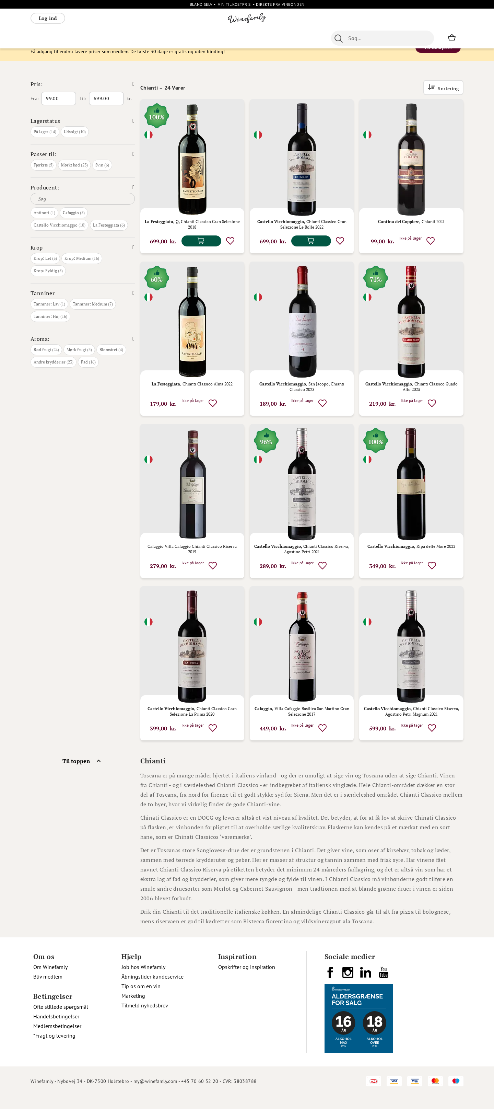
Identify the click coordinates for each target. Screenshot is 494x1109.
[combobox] (382, 38)
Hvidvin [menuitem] (65, 38)
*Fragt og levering (54, 1048)
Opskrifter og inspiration (246, 980)
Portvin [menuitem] (217, 38)
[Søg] (83, 212)
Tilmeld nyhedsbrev (144, 1018)
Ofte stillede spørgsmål (60, 1019)
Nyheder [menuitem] (182, 38)
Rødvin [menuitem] (41, 38)
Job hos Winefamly (143, 980)
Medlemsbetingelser (57, 1039)
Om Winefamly (50, 980)
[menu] (167, 38)
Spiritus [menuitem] (277, 38)
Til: (82, 111)
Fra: (34, 111)
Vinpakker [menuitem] (132, 38)
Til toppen (76, 774)
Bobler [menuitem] (106, 38)
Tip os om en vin (141, 999)
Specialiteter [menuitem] (247, 38)
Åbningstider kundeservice (152, 989)
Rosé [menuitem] (87, 38)
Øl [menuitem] (200, 38)
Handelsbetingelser (56, 1029)
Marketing (133, 1008)
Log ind (48, 18)
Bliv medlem (47, 989)
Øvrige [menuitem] (158, 38)
